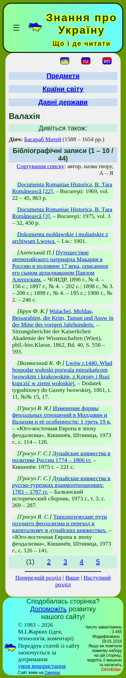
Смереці (52, 672)
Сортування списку (41, 166)
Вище (73, 578)
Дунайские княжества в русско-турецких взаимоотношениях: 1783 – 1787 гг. (61, 485)
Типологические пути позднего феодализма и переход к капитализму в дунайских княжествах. (59, 523)
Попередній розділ (38, 578)
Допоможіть (48, 609)
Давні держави (63, 102)
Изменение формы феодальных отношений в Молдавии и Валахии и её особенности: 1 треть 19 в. (61, 415)
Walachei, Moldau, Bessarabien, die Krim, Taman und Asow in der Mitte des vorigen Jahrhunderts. (63, 318)
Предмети (62, 76)
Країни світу (63, 89)
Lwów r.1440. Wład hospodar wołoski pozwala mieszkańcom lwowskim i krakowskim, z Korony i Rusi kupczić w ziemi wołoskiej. (62, 373)
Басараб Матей (42, 139)
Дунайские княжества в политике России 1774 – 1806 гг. (61, 456)
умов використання (42, 666)
